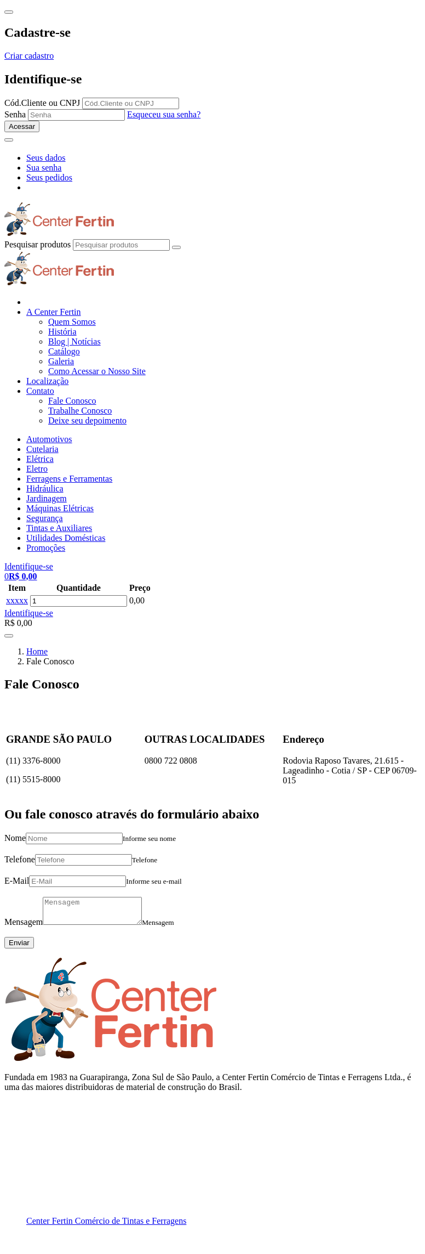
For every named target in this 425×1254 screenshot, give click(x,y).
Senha (15, 114)
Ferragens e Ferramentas (69, 478)
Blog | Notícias (74, 341)
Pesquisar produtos (37, 244)
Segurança (44, 518)
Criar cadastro (29, 55)
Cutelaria (42, 449)
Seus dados (46, 157)
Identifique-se (28, 613)
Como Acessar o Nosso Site (97, 371)
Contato (40, 391)
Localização (47, 381)
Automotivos (49, 439)
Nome (15, 838)
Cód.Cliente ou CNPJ (42, 103)
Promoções (45, 547)
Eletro (37, 468)
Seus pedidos (49, 177)
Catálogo (64, 351)
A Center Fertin (53, 312)
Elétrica (40, 459)
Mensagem (23, 926)
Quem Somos (72, 321)
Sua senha (43, 167)
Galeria (61, 361)
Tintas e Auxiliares (59, 528)
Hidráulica (45, 488)
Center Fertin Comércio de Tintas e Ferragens (106, 1225)
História (62, 331)
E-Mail (16, 880)
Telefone (19, 859)
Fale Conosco (72, 400)
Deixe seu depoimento (87, 420)
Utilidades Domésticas (65, 538)
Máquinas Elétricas (60, 508)
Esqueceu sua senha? (163, 114)
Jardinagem (46, 498)
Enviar (19, 948)
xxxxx (17, 600)
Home (37, 651)
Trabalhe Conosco (80, 410)
